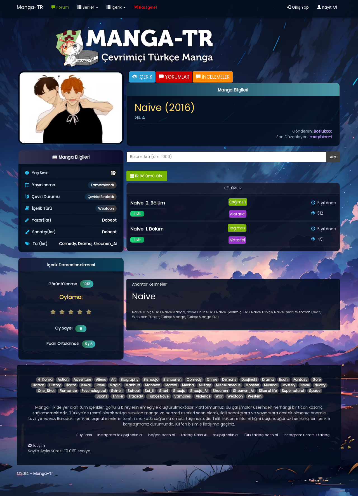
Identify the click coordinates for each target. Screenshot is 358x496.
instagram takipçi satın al (120, 435)
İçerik (116, 7)
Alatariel (238, 214)
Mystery (288, 385)
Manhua (133, 385)
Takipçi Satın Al (193, 435)
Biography (129, 379)
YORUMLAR (174, 77)
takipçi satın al (226, 435)
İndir (137, 213)
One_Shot (46, 390)
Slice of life (268, 390)
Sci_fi (149, 390)
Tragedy (135, 396)
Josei (100, 385)
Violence (203, 396)
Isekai (86, 385)
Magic (115, 385)
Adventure (82, 379)
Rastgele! (145, 7)
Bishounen (172, 379)
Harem (38, 385)
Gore (316, 379)
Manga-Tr (43, 473)
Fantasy (300, 379)
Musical (270, 385)
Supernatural (293, 390)
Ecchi (283, 379)
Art (113, 379)
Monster (252, 385)
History (55, 385)
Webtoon (106, 208)
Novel (305, 385)
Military (205, 385)
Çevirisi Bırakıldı (101, 196)
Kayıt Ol (327, 7)
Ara (333, 157)
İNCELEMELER (213, 77)
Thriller (117, 396)
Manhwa (152, 385)
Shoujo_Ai (199, 390)
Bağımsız (237, 202)
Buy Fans (84, 435)
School (134, 390)
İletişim (36, 445)
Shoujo (179, 390)
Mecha (188, 385)
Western (255, 396)
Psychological (94, 390)
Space (314, 390)
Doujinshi (249, 379)
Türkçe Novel (158, 396)
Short (163, 390)
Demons (229, 379)
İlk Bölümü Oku (147, 176)
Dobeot (109, 220)
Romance (68, 390)
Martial (171, 385)
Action (63, 379)
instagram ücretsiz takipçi (307, 435)
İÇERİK (142, 77)
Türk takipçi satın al (261, 435)
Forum (60, 7)
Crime (212, 379)
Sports (101, 396)
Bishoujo (150, 379)
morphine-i (321, 137)
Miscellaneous (228, 385)
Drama (84, 243)
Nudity (320, 385)
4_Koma (45, 379)
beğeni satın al (161, 435)
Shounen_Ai (105, 243)
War (218, 396)
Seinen (117, 390)
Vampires (182, 396)
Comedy (67, 243)
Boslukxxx (323, 131)
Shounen (220, 390)
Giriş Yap (298, 7)
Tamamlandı (102, 185)
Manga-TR (30, 7)
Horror (71, 385)
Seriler (87, 7)
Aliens (101, 379)
